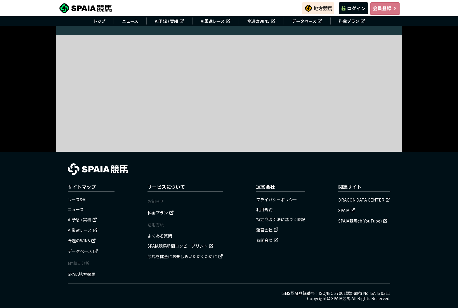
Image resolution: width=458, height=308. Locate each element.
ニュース (130, 21)
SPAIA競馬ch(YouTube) (363, 220)
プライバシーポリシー (276, 199)
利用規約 (264, 209)
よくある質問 (160, 236)
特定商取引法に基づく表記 (280, 219)
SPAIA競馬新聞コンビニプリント (181, 246)
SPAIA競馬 (341, 298)
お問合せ (267, 240)
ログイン (353, 8)
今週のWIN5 (261, 21)
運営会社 (267, 229)
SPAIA (346, 210)
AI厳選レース (215, 21)
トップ (99, 21)
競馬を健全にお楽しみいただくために (185, 256)
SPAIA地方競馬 (81, 274)
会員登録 (385, 8)
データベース (307, 21)
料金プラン (352, 21)
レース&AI (77, 199)
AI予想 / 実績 (169, 21)
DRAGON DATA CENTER (364, 199)
